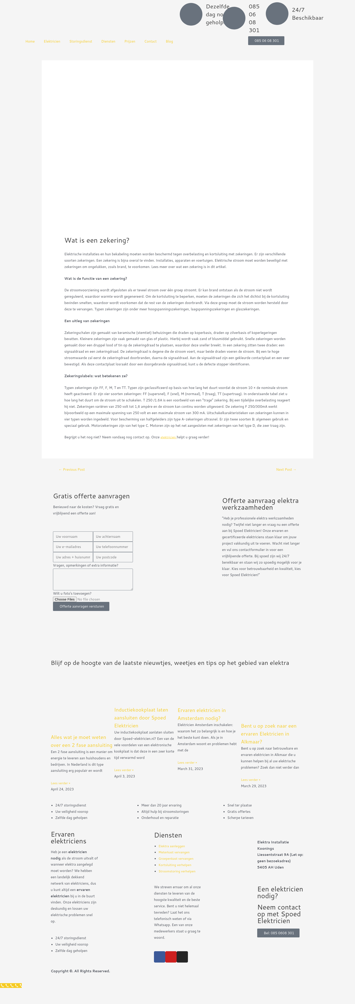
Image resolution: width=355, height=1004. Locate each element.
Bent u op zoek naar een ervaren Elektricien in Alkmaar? (272, 741)
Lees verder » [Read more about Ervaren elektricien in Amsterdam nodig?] (188, 769)
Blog (169, 41)
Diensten (108, 41)
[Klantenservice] (11, 1000)
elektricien (169, 437)
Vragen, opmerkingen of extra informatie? (85, 565)
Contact (150, 41)
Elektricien (52, 41)
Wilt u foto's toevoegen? (72, 593)
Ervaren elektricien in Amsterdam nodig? (205, 721)
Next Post (285, 469)
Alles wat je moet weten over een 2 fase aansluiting (82, 752)
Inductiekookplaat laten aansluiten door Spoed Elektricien (144, 724)
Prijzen (129, 41)
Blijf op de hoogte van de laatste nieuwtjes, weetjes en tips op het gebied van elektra (171, 666)
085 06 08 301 (254, 18)
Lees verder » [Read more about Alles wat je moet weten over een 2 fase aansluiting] (61, 798)
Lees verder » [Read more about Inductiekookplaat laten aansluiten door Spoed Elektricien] (124, 777)
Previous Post (72, 469)
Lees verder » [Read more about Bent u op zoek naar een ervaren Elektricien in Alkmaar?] (251, 786)
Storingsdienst (80, 41)
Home (30, 41)
